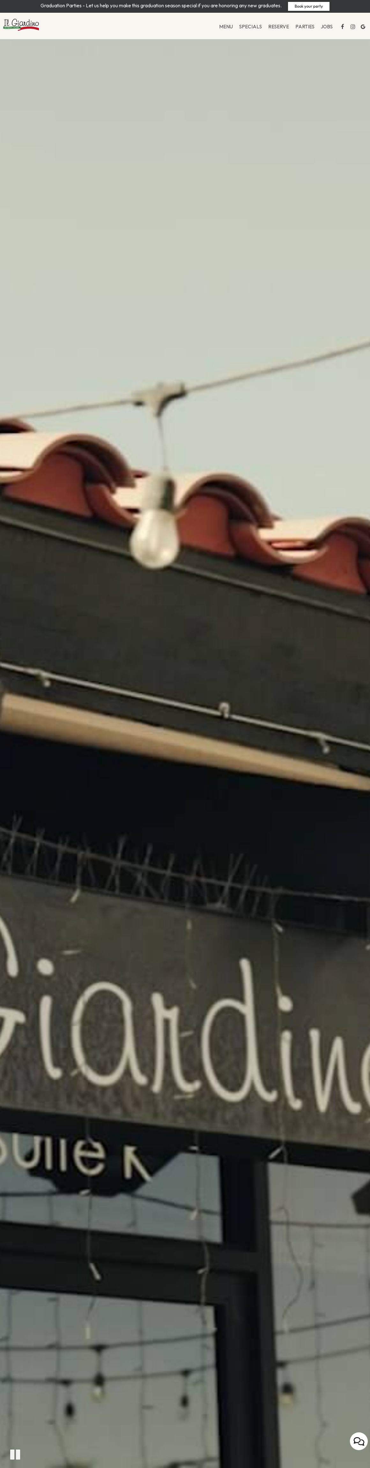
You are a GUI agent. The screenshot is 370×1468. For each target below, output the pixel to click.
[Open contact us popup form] (359, 1452)
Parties (302, 28)
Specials (247, 28)
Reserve (275, 28)
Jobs (324, 28)
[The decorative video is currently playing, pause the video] (15, 1454)
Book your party (309, 6)
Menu (223, 28)
